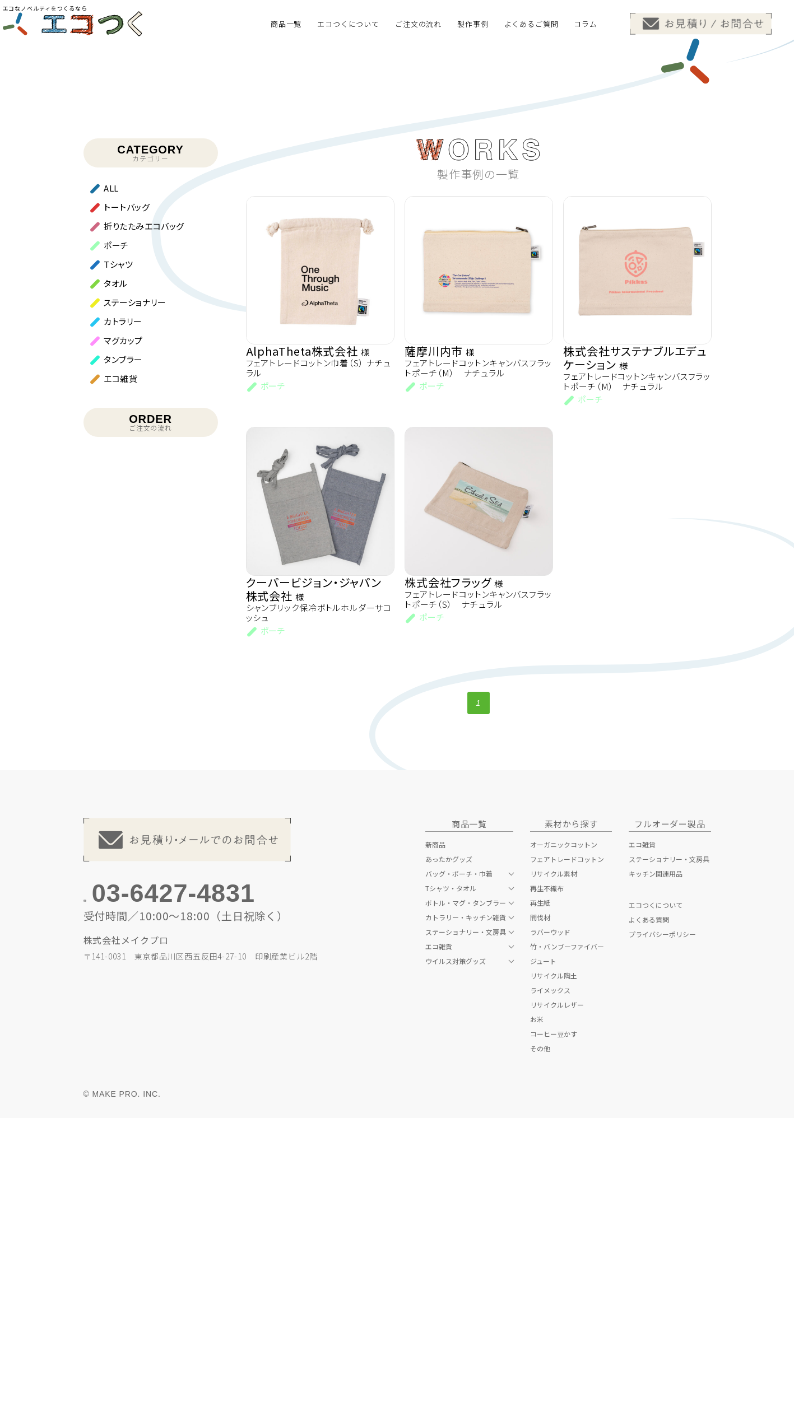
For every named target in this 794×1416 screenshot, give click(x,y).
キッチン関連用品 (655, 1171)
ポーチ (116, 538)
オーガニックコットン (563, 1142)
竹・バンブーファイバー (567, 1244)
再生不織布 (547, 1185)
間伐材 (540, 1214)
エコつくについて (655, 1202)
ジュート (543, 1258)
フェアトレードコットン (567, 1156)
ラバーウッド (550, 1229)
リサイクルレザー (557, 1302)
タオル (116, 576)
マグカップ (123, 633)
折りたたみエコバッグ (144, 519)
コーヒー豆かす (553, 1331)
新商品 (435, 1142)
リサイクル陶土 (553, 1273)
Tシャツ (118, 557)
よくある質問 (649, 1217)
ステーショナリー (135, 595)
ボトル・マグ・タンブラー (465, 1200)
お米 (537, 1316)
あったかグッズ (448, 1156)
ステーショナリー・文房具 (465, 1229)
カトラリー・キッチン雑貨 (465, 1214)
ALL (111, 481)
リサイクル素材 (553, 1171)
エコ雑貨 (120, 671)
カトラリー (123, 614)
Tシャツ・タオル (450, 1185)
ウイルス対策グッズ (455, 1258)
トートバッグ (127, 500)
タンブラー (123, 652)
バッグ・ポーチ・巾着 (459, 1171)
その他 (540, 1346)
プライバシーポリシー (662, 1231)
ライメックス (550, 1287)
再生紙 (540, 1200)
